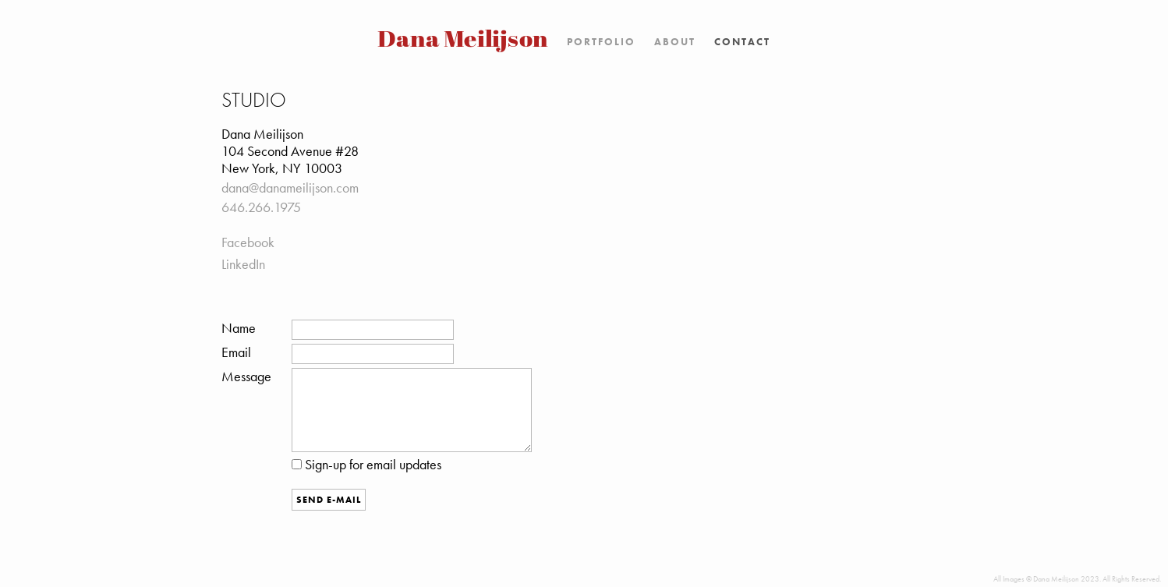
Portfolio (601, 41)
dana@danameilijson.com (290, 187)
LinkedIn (243, 264)
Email (236, 352)
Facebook (247, 242)
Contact (742, 41)
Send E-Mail (328, 499)
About (674, 41)
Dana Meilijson (463, 41)
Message (246, 376)
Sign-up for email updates (366, 464)
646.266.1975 (261, 207)
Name (238, 328)
